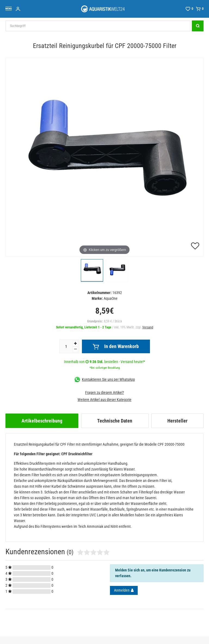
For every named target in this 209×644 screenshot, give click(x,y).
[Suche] (198, 25)
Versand (147, 327)
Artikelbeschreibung (41, 421)
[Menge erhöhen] (75, 343)
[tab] (41, 421)
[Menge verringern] (75, 349)
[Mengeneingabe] (66, 346)
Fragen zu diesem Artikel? (104, 392)
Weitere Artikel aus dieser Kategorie (104, 399)
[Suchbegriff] (97, 25)
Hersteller (177, 421)
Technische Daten (114, 421)
